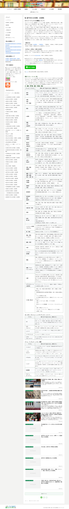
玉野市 (18, 43)
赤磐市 (12, 43)
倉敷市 (9, 43)
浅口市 (9, 46)
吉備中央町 (16, 49)
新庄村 (9, 51)
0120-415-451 (37, 55)
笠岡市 (18, 46)
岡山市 (6, 43)
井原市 (7, 45)
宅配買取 (7, 25)
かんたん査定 (8, 27)
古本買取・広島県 (16, 58)
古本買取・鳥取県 (8, 58)
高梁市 (8, 48)
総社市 (15, 43)
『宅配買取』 (41, 44)
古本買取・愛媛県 (8, 60)
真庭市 (16, 46)
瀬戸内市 (12, 46)
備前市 (6, 46)
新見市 (6, 49)
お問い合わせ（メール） (10, 37)
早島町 (9, 49)
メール (26, 71)
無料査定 (40, 60)
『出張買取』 (35, 44)
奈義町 (6, 51)
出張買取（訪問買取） (10, 22)
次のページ (44, 493)
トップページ (8, 20)
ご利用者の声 (8, 30)
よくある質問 (8, 32)
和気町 (19, 49)
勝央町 (12, 49)
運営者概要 (8, 35)
